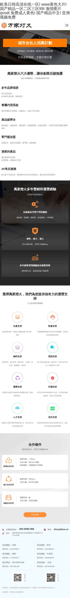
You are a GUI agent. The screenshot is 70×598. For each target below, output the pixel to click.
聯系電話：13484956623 (45, 549)
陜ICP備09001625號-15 (47, 588)
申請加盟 (35, 515)
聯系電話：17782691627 (10, 558)
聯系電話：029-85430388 (45, 566)
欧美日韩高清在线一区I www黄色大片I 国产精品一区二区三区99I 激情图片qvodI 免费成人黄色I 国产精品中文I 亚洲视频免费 (35, 10)
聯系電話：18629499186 (45, 558)
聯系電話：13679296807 (10, 549)
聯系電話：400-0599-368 (10, 566)
